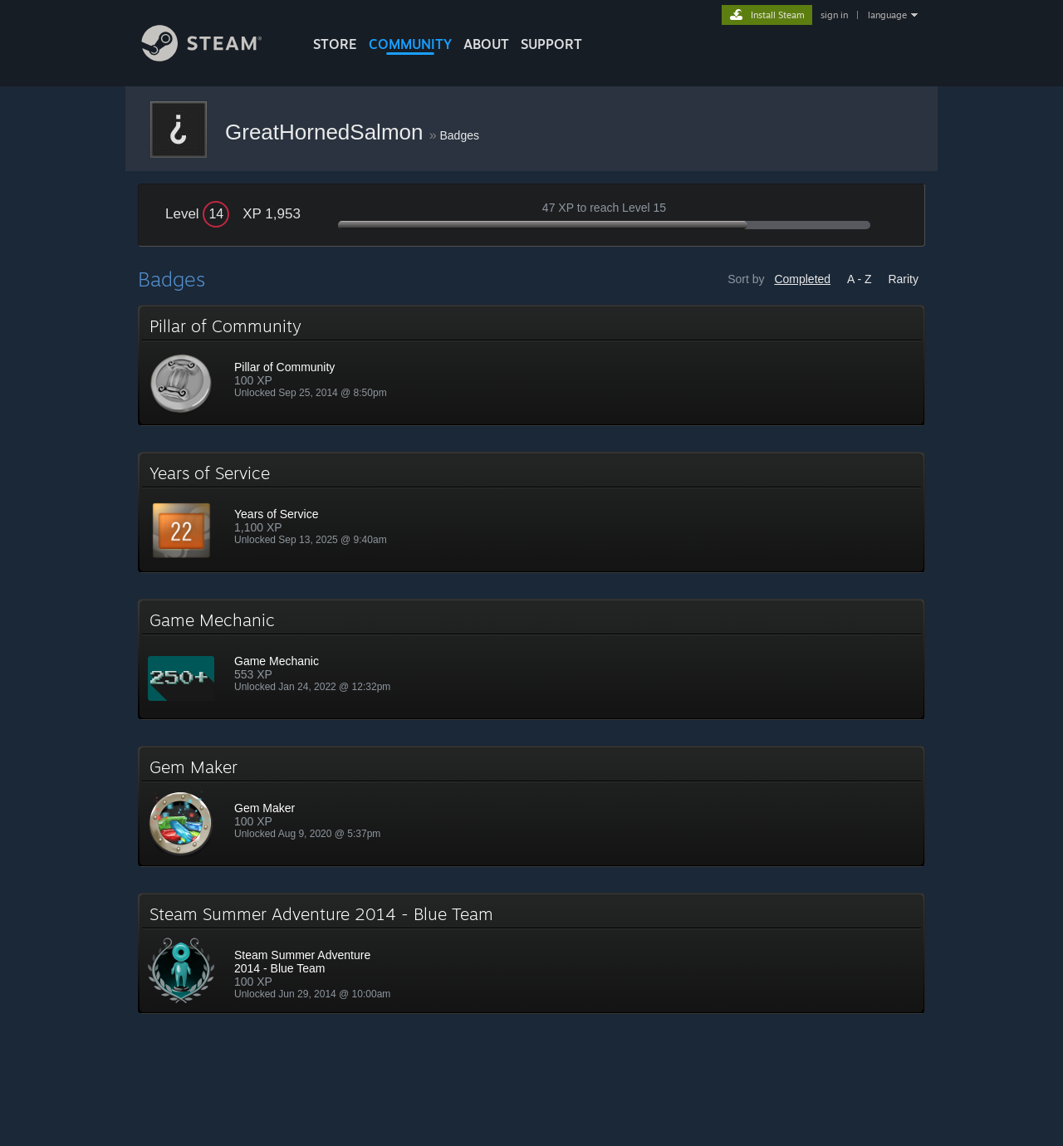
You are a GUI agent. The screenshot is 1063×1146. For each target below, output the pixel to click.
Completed (802, 279)
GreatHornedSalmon (327, 132)
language (887, 15)
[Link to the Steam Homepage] (214, 57)
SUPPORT (551, 44)
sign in (834, 15)
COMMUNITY (410, 44)
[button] (531, 365)
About (486, 44)
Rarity (903, 279)
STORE (335, 44)
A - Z (859, 279)
